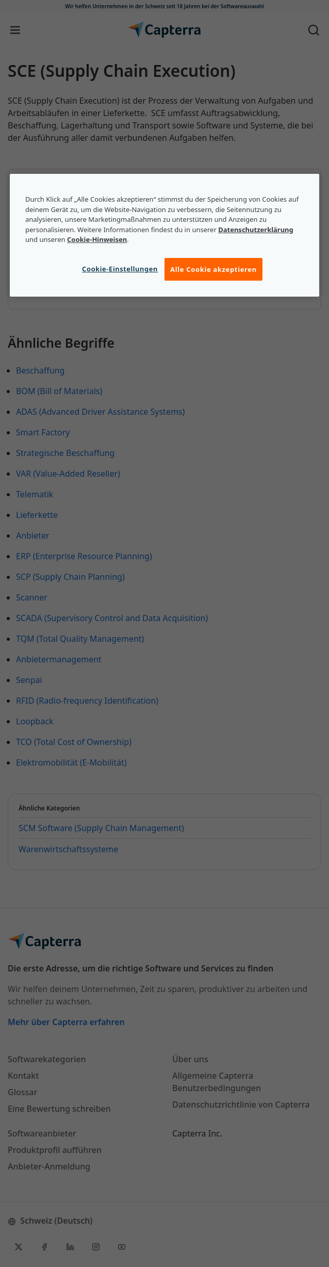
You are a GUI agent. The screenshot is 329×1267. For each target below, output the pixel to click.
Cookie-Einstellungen (120, 268)
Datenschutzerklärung (255, 229)
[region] (164, 235)
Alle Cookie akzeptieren (213, 269)
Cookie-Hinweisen (97, 240)
